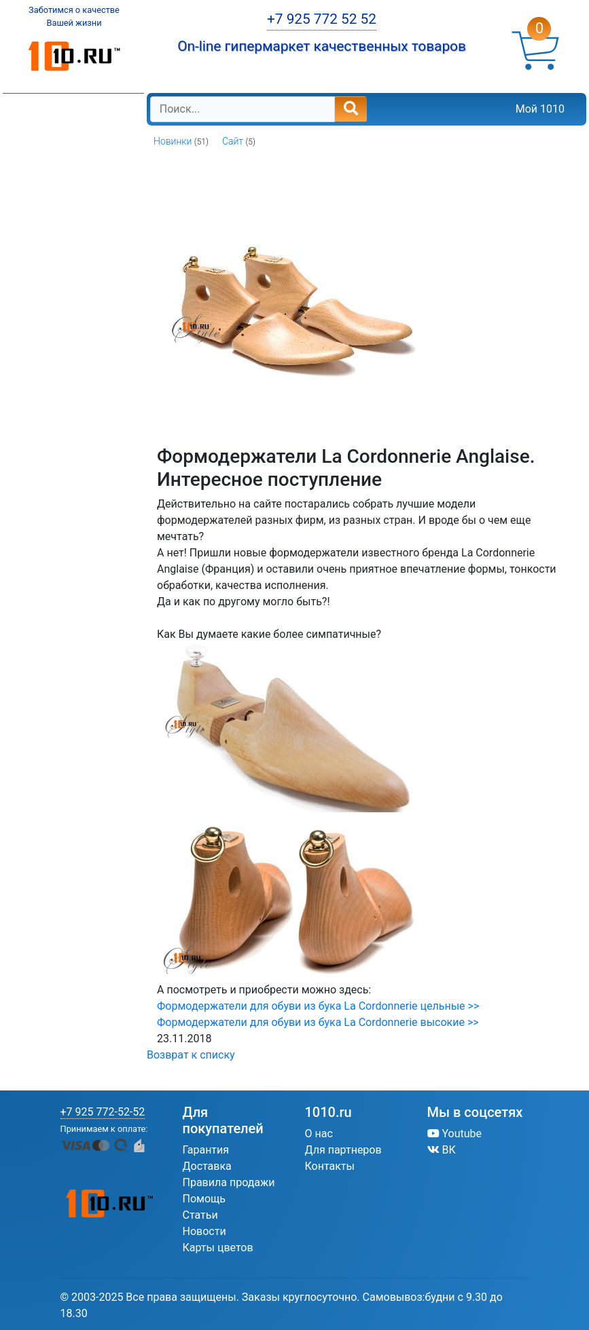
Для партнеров (343, 1149)
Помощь (204, 1198)
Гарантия (206, 1149)
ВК (441, 1149)
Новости (204, 1231)
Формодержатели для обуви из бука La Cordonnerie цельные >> (318, 1006)
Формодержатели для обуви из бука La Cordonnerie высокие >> (318, 1022)
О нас (319, 1133)
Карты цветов (218, 1247)
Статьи (200, 1215)
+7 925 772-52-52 (102, 1111)
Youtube (454, 1133)
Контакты (330, 1166)
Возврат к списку (191, 1054)
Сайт (232, 141)
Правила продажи (229, 1182)
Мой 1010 (540, 108)
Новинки (173, 141)
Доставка (207, 1166)
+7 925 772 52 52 (321, 19)
